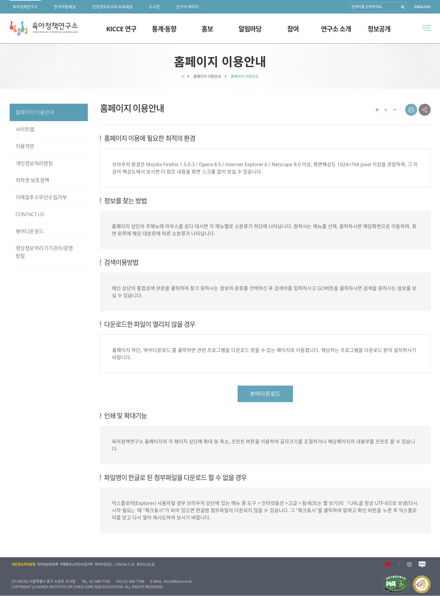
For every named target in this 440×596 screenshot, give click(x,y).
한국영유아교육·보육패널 (112, 6)
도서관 (154, 6)
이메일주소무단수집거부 (41, 197)
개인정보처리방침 (34, 163)
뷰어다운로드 (30, 231)
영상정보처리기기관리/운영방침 (44, 252)
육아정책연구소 (25, 6)
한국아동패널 (65, 6)
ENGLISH (422, 6)
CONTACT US (30, 214)
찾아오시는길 (168, 564)
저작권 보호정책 (32, 180)
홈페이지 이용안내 (35, 112)
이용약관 (25, 146)
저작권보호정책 (51, 564)
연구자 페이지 (187, 6)
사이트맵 (25, 129)
